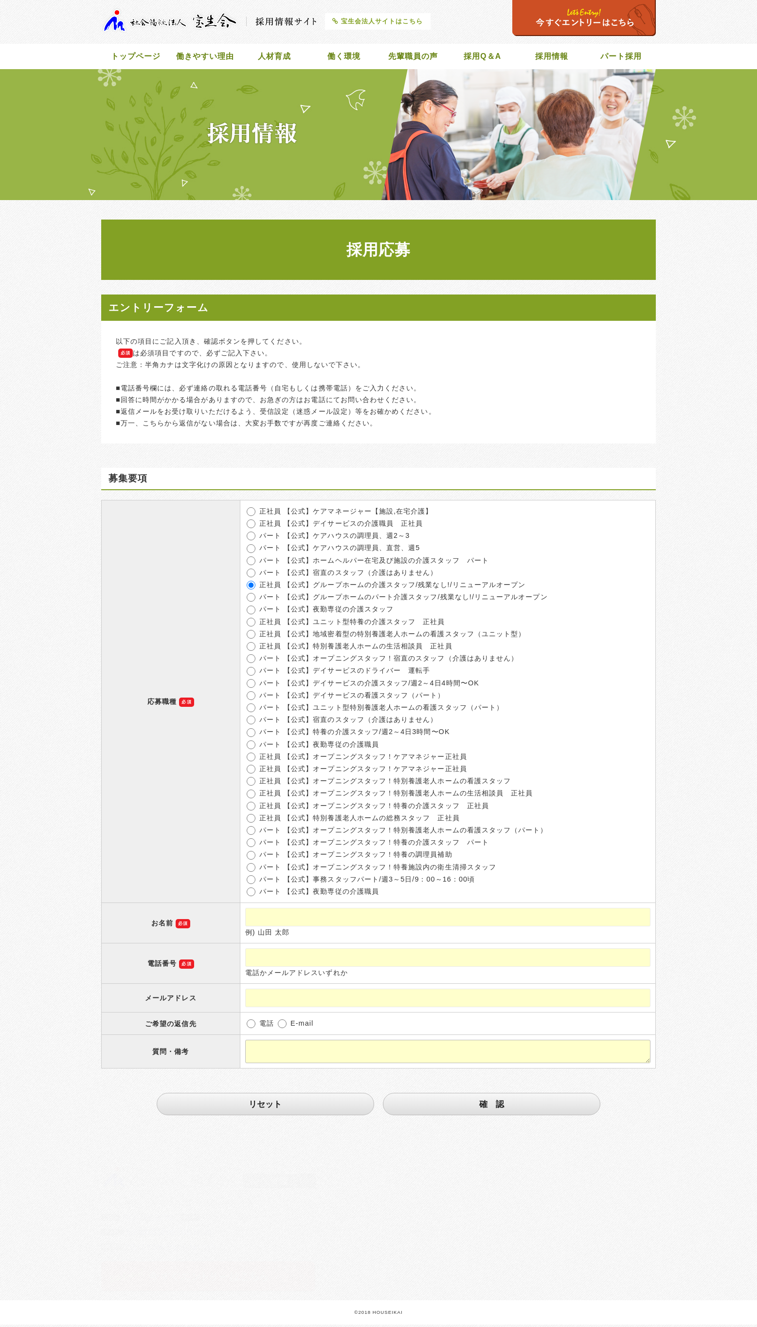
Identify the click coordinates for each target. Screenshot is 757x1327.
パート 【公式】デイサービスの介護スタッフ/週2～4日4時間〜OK (363, 685)
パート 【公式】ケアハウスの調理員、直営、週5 (333, 550)
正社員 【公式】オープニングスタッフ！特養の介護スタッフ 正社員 (368, 808)
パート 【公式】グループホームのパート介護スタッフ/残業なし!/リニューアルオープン (397, 599)
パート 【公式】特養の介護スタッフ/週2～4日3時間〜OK (348, 734)
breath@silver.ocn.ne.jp (169, 1231)
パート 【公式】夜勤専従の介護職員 (313, 747)
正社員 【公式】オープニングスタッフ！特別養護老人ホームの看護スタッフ (379, 783)
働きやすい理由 (205, 57)
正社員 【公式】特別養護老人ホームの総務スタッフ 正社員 (353, 820)
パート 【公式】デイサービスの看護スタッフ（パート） (346, 697)
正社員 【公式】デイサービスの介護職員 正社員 (335, 526)
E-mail (295, 1026)
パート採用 (621, 57)
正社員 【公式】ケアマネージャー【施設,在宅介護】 (340, 513)
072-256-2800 (148, 1216)
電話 (260, 1026)
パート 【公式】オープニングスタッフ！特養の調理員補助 (349, 857)
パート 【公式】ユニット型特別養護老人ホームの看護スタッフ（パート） (375, 710)
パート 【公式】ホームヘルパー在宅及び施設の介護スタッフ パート (368, 563)
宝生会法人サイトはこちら (377, 21)
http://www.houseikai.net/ (171, 1245)
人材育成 (274, 57)
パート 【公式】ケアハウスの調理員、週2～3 (328, 538)
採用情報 (551, 57)
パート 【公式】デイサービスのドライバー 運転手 (339, 673)
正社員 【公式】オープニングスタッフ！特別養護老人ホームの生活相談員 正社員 (390, 795)
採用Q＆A (483, 57)
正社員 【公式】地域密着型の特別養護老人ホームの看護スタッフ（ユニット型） (386, 636)
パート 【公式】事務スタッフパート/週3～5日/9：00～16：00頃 (361, 881)
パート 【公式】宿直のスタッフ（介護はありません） (342, 575)
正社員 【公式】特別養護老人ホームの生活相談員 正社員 (349, 648)
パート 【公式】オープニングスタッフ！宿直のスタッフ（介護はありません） (382, 660)
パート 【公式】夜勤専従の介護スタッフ (320, 611)
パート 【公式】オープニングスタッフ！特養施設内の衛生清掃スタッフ (371, 869)
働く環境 (343, 57)
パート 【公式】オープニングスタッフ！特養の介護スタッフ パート (368, 844)
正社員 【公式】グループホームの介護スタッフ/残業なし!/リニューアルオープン (386, 587)
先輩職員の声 (413, 57)
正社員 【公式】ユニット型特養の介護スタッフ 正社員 (346, 624)
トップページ (135, 57)
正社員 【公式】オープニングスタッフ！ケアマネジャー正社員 (357, 759)
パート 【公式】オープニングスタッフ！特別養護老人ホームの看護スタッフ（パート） (397, 832)
